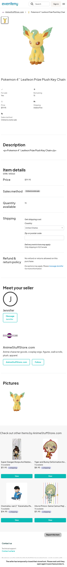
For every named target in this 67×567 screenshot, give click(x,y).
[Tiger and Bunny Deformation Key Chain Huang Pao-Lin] (50, 449)
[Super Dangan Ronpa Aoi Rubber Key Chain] (17, 449)
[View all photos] (37, 45)
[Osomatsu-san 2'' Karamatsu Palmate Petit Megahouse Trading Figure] (17, 493)
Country (28, 223)
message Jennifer (56, 266)
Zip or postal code (33, 233)
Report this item (53, 535)
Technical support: (17, 549)
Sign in (56, 4)
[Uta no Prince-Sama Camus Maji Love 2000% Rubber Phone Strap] (50, 493)
